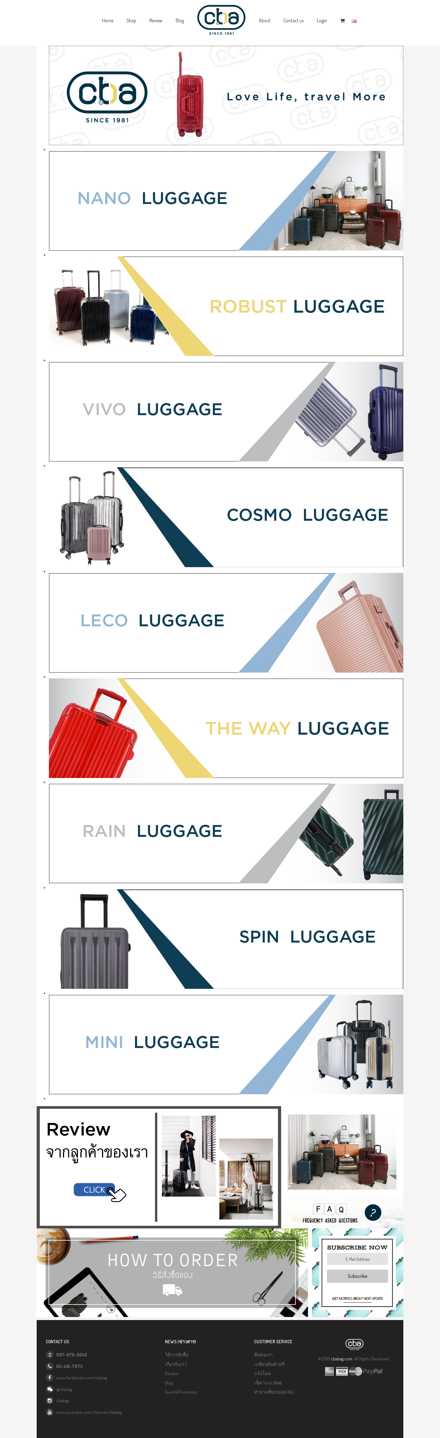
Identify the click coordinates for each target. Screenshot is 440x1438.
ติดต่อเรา (263, 1355)
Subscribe (357, 1276)
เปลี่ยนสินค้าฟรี (269, 1364)
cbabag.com (341, 1359)
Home (107, 20)
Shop (131, 20)
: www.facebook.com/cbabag (76, 1378)
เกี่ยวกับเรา (176, 1364)
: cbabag (57, 1400)
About (264, 20)
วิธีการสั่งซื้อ (177, 1355)
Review (156, 20)
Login (322, 20)
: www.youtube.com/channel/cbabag (84, 1412)
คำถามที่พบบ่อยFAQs (274, 1392)
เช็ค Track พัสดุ (268, 1383)
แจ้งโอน (262, 1373)
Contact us (294, 20)
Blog (180, 20)
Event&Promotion (181, 1392)
